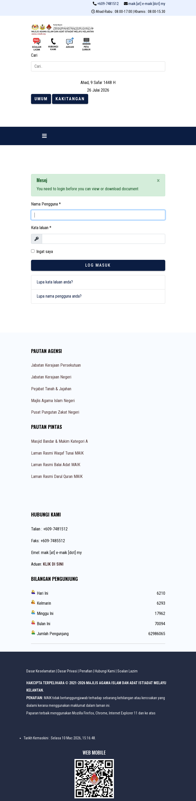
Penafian (85, 671)
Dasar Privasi (67, 671)
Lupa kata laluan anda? (55, 282)
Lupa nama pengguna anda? (59, 296)
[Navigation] (44, 136)
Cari (34, 55)
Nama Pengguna (46, 204)
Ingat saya (44, 251)
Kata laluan (41, 227)
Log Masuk (98, 265)
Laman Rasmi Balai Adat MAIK (55, 464)
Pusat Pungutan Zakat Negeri (55, 412)
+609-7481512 (108, 4)
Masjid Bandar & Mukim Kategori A (59, 441)
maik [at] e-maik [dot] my (146, 4)
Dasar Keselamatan (40, 671)
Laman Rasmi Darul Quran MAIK (57, 476)
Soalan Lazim (127, 671)
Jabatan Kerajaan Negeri (51, 377)
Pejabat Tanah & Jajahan (51, 388)
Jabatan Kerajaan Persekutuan (56, 365)
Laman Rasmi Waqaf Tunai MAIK (57, 453)
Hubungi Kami (105, 671)
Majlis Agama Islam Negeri (53, 400)
